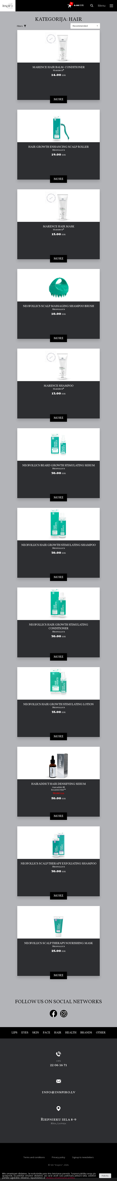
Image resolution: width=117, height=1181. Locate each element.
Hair (57, 1033)
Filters (21, 26)
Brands (86, 1033)
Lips (14, 1033)
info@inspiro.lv (58, 1092)
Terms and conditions (34, 1157)
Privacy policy (58, 1157)
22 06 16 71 (58, 1065)
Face (46, 1033)
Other (101, 1033)
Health (70, 1033)
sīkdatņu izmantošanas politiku (60, 1177)
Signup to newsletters (83, 1157)
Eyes (24, 1033)
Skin (35, 1033)
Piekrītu (105, 1176)
